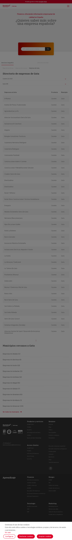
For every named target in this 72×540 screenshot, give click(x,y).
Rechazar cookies (26, 536)
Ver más (8, 532)
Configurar (9, 536)
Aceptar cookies (45, 536)
